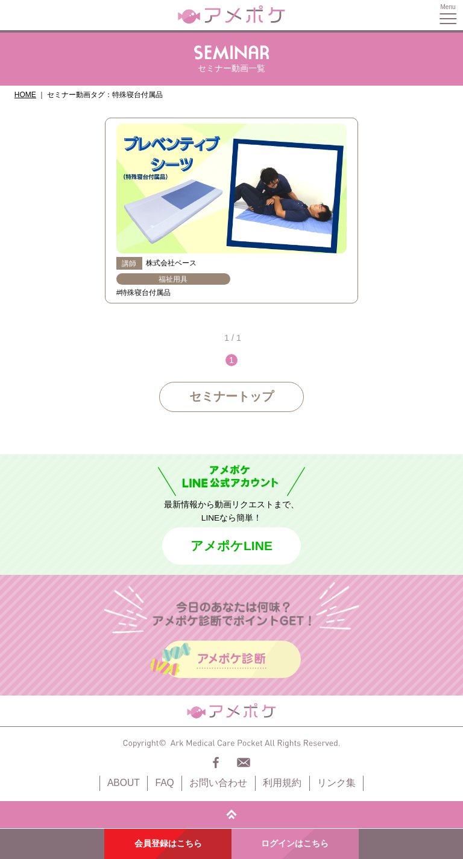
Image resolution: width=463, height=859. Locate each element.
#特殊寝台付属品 (143, 292)
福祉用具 (173, 279)
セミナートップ (231, 396)
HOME (25, 94)
